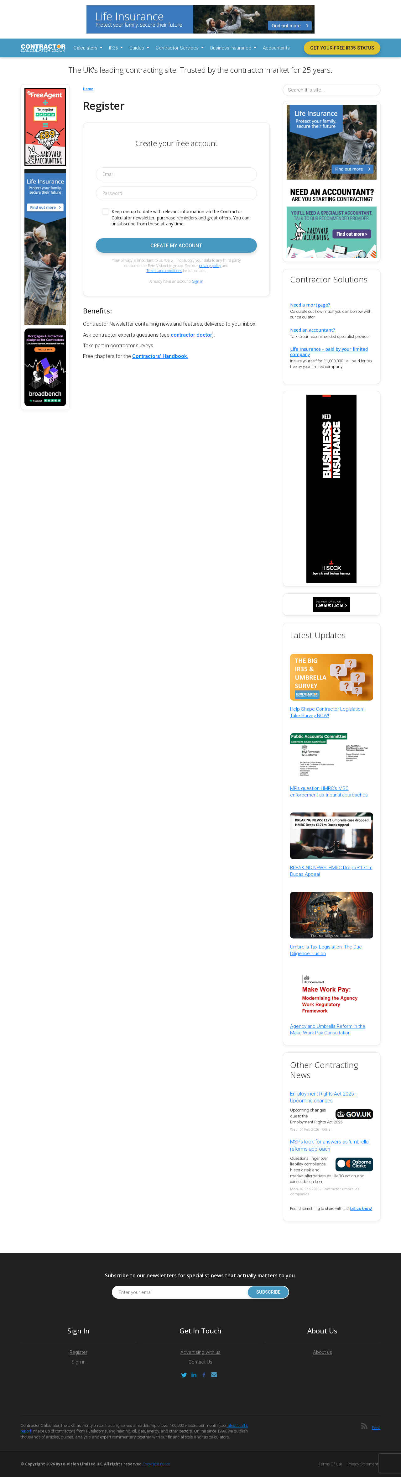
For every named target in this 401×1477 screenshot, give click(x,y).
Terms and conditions (164, 270)
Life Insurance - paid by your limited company (329, 351)
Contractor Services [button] (178, 48)
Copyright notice (156, 1464)
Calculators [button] (86, 48)
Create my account (176, 246)
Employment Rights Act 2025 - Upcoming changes (323, 1097)
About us (322, 1352)
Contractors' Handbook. (160, 356)
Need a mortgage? (310, 305)
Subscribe (266, 1292)
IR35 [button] (114, 48)
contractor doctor (191, 335)
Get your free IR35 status (342, 48)
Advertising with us (200, 1352)
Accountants (276, 48)
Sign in (197, 281)
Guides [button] (137, 48)
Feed (376, 1427)
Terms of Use (330, 1464)
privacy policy (210, 265)
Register (78, 1352)
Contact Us (200, 1362)
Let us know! (361, 1208)
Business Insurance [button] (231, 48)
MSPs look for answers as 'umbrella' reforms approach (329, 1145)
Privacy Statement (362, 1464)
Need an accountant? (312, 330)
